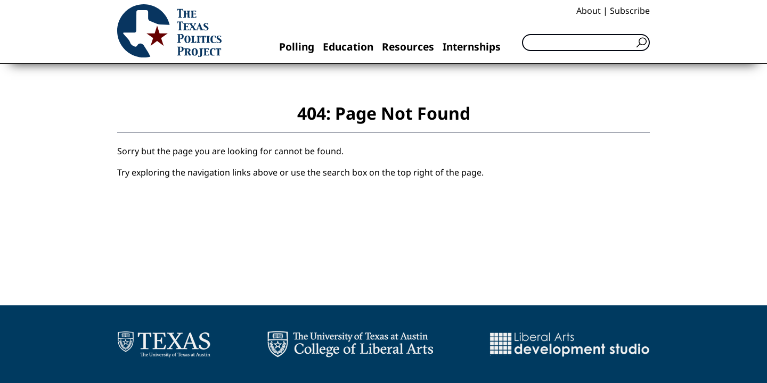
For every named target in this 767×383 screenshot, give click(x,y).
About (588, 10)
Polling (296, 46)
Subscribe (630, 10)
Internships (472, 46)
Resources (408, 46)
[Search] (586, 42)
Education (348, 46)
